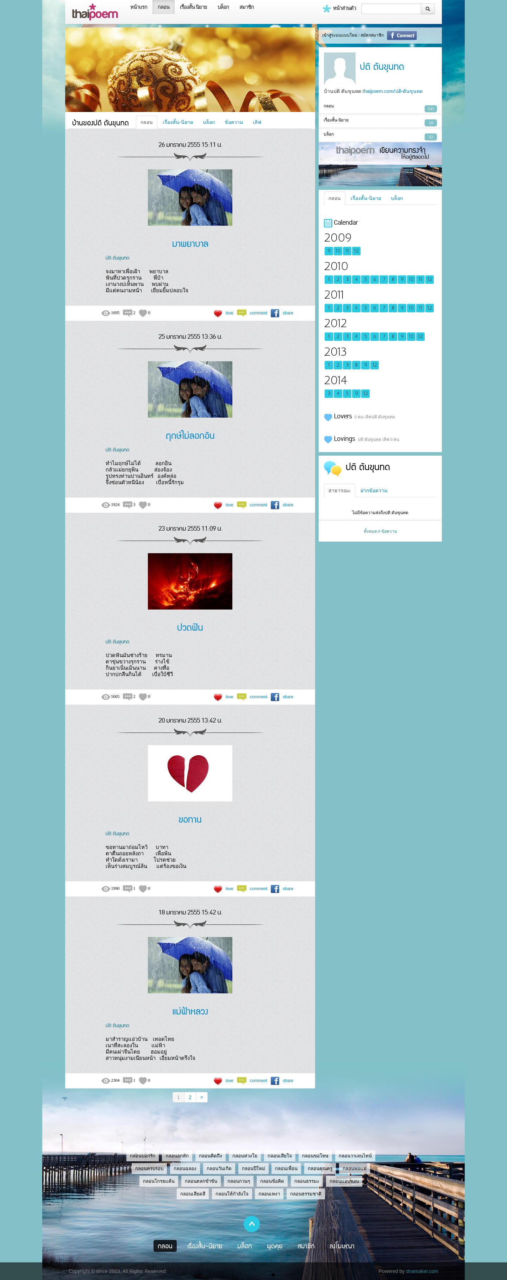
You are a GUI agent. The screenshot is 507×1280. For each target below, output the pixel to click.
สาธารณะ (339, 490)
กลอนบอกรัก (142, 1156)
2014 (335, 380)
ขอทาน (190, 819)
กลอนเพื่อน (286, 1168)
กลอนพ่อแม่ (355, 1168)
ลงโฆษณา (342, 1246)
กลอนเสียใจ (280, 1156)
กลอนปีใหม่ (253, 1168)
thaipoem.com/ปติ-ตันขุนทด (393, 91)
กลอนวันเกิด (219, 1168)
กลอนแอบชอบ (344, 1181)
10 (338, 251)
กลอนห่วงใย (244, 1156)
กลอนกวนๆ (238, 1181)
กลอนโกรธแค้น (159, 1181)
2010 (336, 266)
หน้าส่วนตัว (338, 9)
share (288, 313)
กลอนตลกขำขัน (201, 1181)
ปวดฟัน (190, 627)
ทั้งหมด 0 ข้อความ (380, 531)
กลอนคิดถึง (210, 1156)
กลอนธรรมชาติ (305, 1194)
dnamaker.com (422, 1271)
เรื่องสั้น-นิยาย (178, 122)
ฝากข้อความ (374, 490)
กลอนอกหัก (177, 1156)
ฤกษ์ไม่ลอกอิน (190, 435)
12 (356, 251)
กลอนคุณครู (320, 1168)
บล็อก (223, 7)
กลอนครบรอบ (149, 1168)
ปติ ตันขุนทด (117, 257)
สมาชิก (246, 7)
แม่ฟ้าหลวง (190, 1011)
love (229, 313)
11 (347, 251)
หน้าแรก (138, 7)
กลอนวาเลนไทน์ (355, 1156)
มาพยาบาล (190, 243)
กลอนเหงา (269, 1194)
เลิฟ (257, 122)
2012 (335, 323)
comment (258, 313)
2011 (334, 295)
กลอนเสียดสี (192, 1194)
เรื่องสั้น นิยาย (193, 7)
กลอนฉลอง (185, 1168)
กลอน (163, 7)
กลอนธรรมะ (306, 1181)
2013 (335, 352)
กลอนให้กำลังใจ (232, 1194)
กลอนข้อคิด (272, 1181)
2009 (337, 238)
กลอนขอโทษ (315, 1156)
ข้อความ (234, 122)
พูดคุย (275, 1246)
